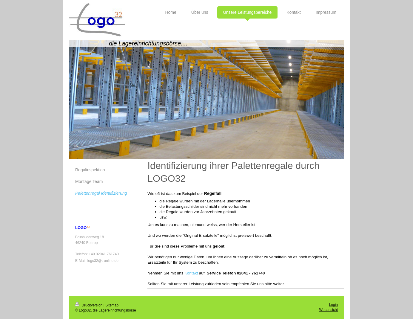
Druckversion (89, 305)
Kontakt (191, 273)
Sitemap (111, 305)
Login (333, 305)
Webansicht (328, 310)
